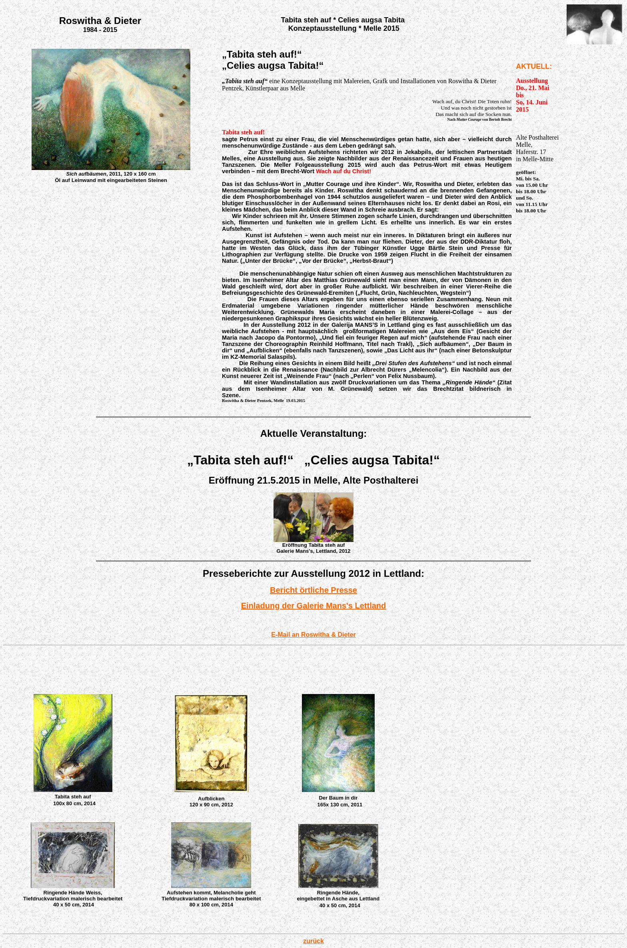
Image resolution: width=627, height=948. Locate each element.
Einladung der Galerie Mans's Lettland (313, 605)
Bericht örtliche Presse (313, 590)
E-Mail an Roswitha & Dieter (313, 634)
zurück (313, 941)
